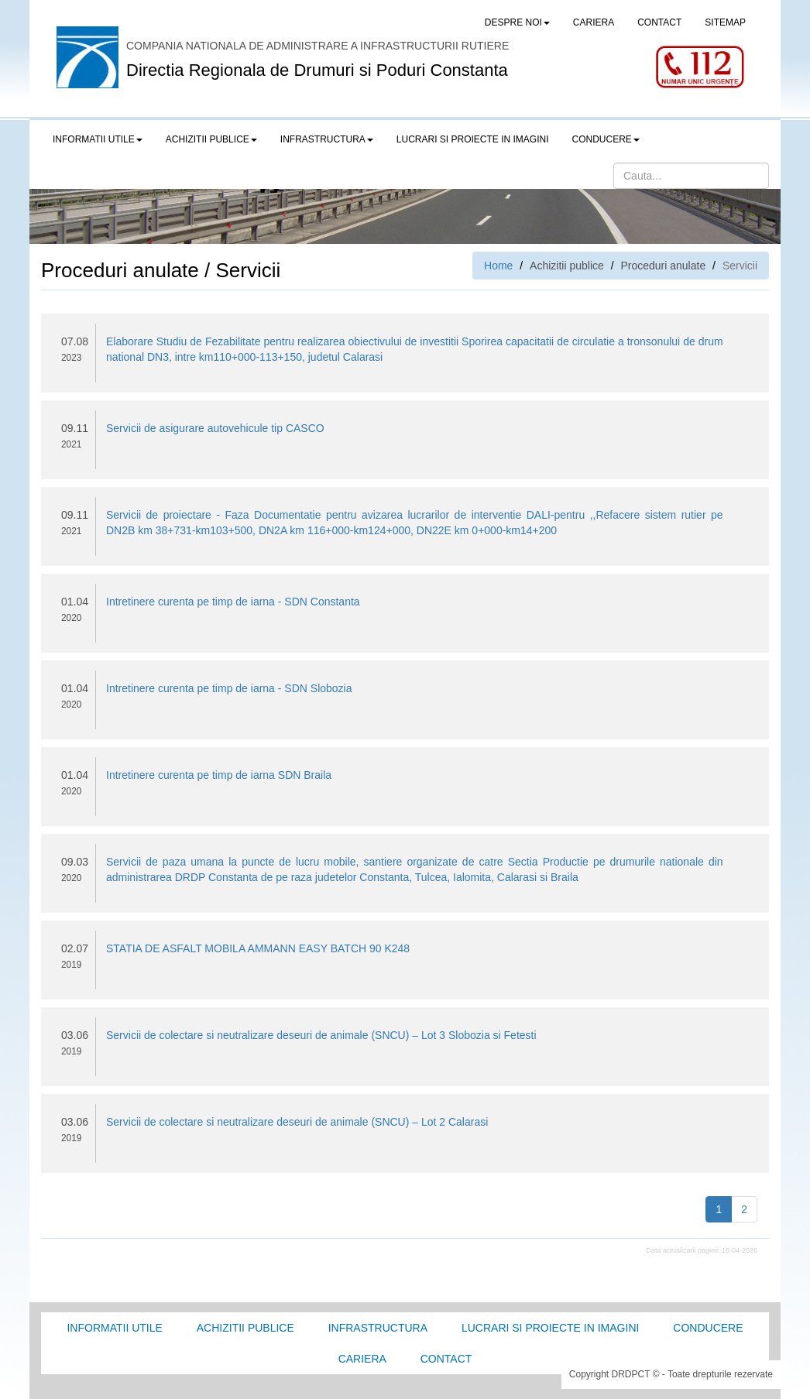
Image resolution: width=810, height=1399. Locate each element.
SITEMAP (725, 22)
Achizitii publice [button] (211, 139)
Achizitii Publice (245, 1328)
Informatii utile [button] (97, 139)
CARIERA (593, 22)
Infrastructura (377, 1328)
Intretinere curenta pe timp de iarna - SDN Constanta (233, 601)
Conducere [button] (606, 139)
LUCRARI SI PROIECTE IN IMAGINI (472, 139)
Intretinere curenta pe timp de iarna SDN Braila (218, 775)
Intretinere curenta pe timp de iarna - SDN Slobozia (229, 688)
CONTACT (659, 22)
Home (498, 265)
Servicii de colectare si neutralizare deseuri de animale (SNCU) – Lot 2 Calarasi (297, 1122)
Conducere (708, 1328)
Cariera (362, 1359)
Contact (446, 1359)
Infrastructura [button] (326, 139)
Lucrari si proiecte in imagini (550, 1328)
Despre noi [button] (517, 22)
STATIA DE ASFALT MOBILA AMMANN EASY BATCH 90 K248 (258, 948)
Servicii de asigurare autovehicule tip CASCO (215, 428)
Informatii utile (114, 1328)
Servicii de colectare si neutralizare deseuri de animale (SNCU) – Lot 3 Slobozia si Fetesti (321, 1035)
